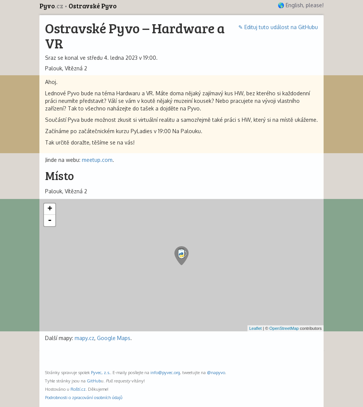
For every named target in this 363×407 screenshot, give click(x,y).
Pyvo (51, 6)
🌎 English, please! (301, 5)
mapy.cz (84, 338)
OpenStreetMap (284, 328)
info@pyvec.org (165, 372)
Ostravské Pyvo (93, 6)
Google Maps (113, 338)
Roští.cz (78, 389)
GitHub (94, 381)
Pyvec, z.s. (100, 372)
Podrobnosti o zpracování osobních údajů (83, 397)
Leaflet (255, 328)
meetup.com (97, 160)
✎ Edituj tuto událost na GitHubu (278, 27)
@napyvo (216, 372)
